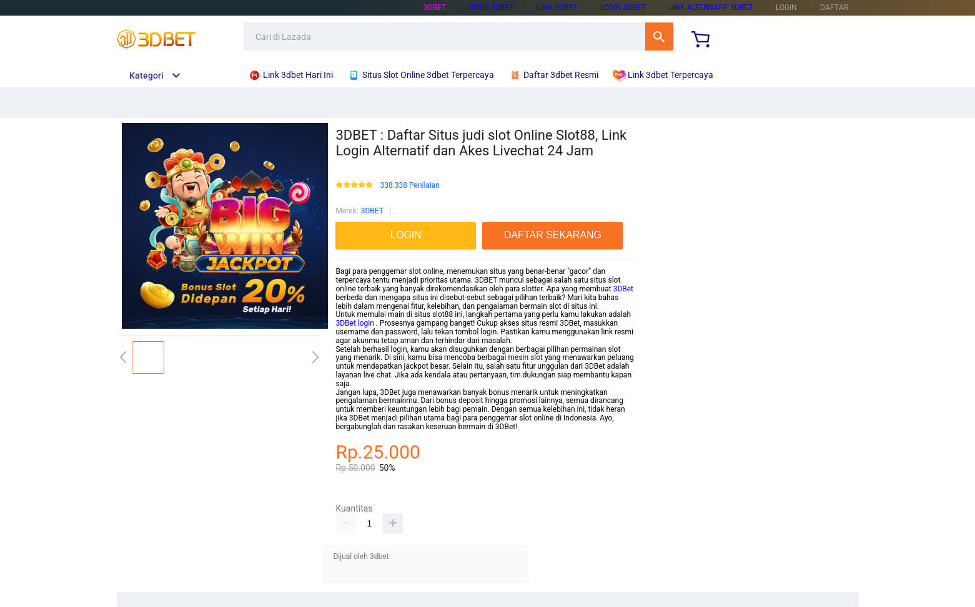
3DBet (623, 288)
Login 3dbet (623, 7)
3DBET (372, 210)
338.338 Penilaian (410, 186)
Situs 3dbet (491, 7)
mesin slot (525, 357)
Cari (659, 36)
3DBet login (354, 323)
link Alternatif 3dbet (711, 7)
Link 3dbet (557, 7)
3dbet (434, 7)
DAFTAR (834, 7)
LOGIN (786, 7)
